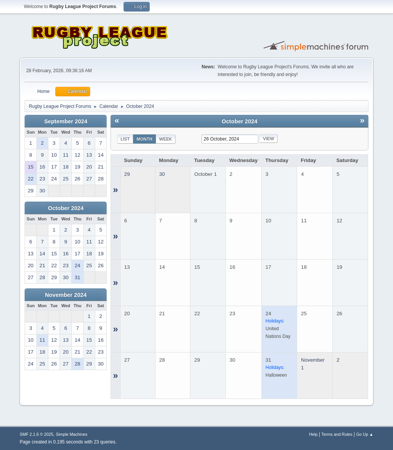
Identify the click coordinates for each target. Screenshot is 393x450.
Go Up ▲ (364, 434)
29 (127, 174)
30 (162, 174)
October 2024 (66, 208)
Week (165, 139)
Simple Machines (72, 434)
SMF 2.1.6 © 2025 (36, 434)
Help (313, 434)
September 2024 (65, 121)
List (125, 139)
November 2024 (65, 295)
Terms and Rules (336, 434)
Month (144, 139)
